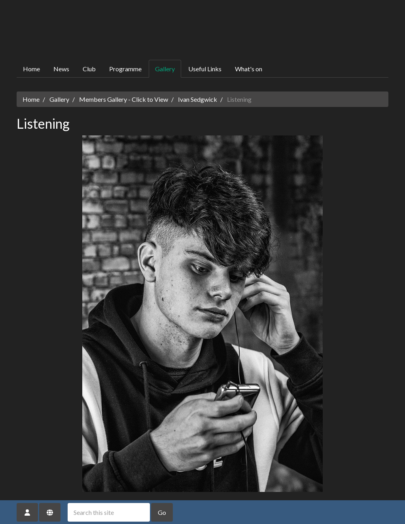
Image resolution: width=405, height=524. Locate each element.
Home (31, 68)
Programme (125, 68)
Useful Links (204, 68)
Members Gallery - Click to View (123, 99)
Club (89, 68)
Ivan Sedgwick (197, 99)
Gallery (165, 68)
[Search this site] (109, 512)
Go (162, 512)
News (61, 68)
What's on (248, 68)
